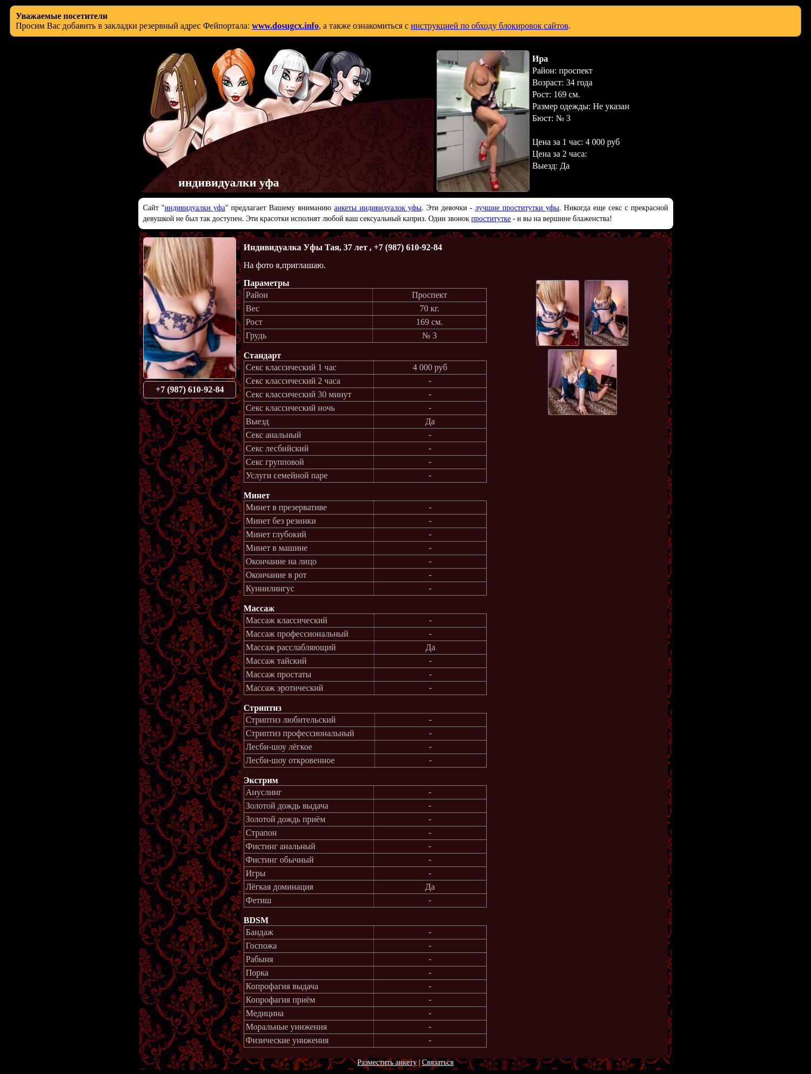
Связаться (438, 1062)
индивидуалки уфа (194, 208)
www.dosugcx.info (285, 25)
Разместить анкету (387, 1062)
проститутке (491, 219)
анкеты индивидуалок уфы (377, 208)
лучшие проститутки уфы (517, 208)
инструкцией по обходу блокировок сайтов (489, 25)
